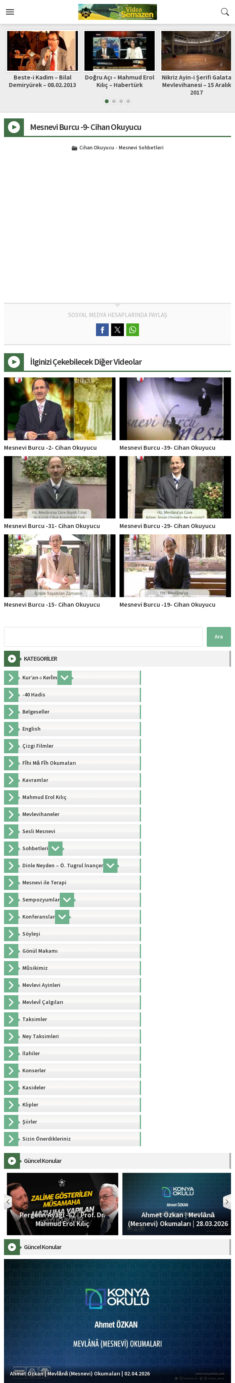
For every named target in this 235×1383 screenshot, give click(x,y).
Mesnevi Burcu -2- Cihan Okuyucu (50, 447)
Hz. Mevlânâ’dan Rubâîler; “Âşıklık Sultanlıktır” (40, 81)
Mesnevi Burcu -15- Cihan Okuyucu (52, 604)
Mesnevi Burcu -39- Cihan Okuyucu (167, 447)
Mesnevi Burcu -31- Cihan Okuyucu (52, 526)
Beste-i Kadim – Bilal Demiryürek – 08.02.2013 (117, 81)
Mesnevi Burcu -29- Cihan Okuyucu (167, 526)
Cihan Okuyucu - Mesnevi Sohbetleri (121, 148)
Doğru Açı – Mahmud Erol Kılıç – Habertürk (194, 81)
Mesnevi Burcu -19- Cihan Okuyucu (167, 604)
